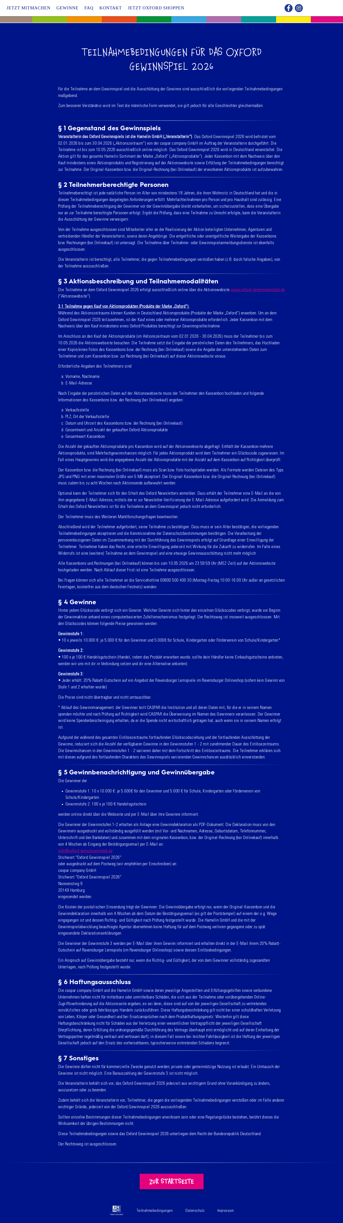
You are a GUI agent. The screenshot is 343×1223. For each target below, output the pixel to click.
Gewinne (67, 7)
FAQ (89, 7)
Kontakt (110, 7)
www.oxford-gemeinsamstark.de (258, 290)
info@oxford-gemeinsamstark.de (85, 851)
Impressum (225, 1211)
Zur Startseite (171, 1181)
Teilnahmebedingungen (155, 1211)
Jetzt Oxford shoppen (156, 7)
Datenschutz (195, 1211)
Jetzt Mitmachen (28, 7)
